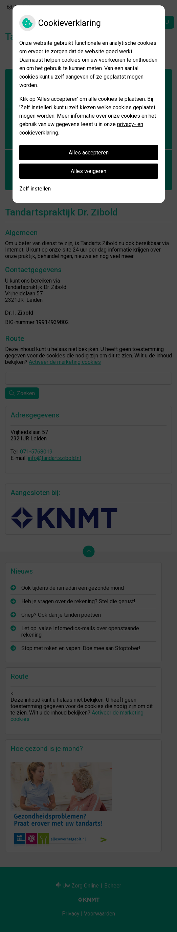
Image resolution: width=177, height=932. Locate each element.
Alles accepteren (89, 152)
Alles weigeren (88, 171)
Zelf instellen (35, 188)
